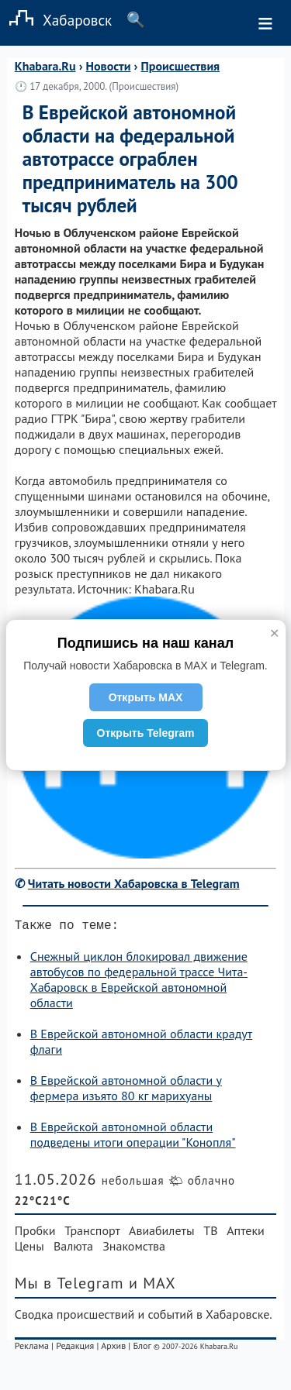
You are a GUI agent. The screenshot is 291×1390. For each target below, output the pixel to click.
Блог (142, 1348)
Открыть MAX (146, 697)
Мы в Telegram (69, 1286)
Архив (113, 1348)
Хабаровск (56, 19)
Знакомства (133, 1249)
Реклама (32, 1348)
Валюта (73, 1249)
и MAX (152, 1286)
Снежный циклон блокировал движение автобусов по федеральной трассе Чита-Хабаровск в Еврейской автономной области (139, 982)
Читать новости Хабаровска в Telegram (134, 883)
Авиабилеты (161, 1233)
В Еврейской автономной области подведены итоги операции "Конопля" (133, 1137)
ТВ (210, 1233)
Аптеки (246, 1233)
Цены (29, 1249)
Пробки (35, 1233)
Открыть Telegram (146, 733)
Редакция (75, 1348)
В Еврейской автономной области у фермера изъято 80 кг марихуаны (126, 1090)
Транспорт (92, 1233)
